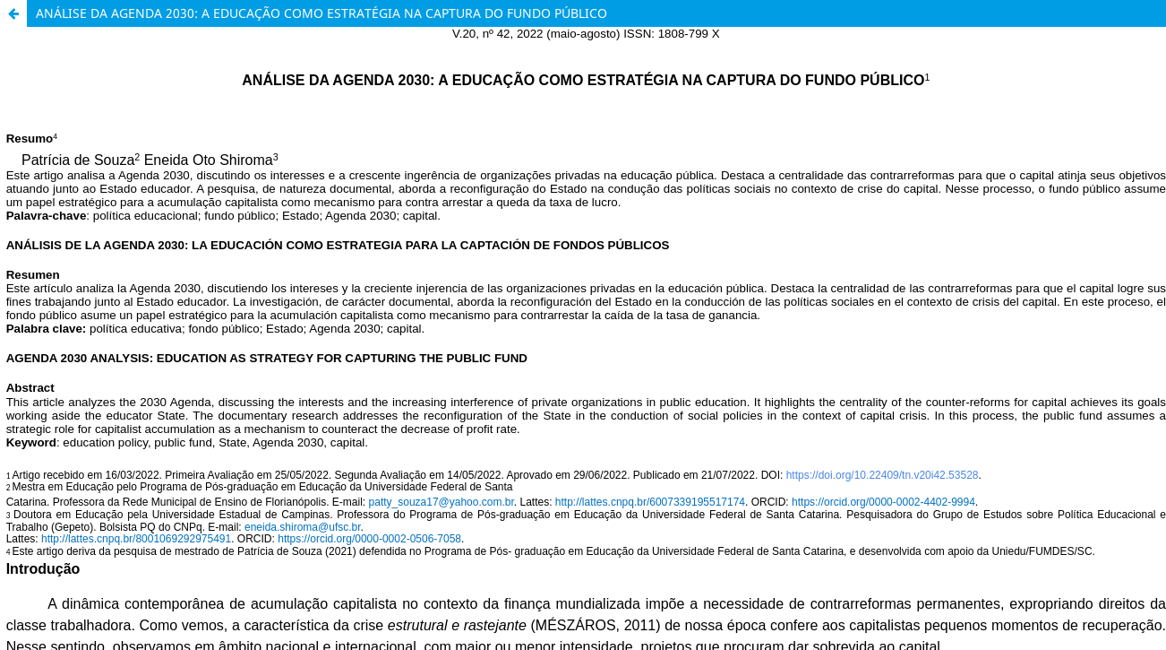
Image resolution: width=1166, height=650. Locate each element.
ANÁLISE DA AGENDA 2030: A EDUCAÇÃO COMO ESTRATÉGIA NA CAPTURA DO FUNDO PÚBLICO (321, 13)
